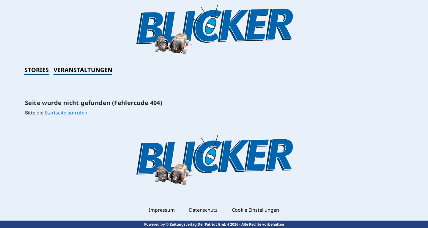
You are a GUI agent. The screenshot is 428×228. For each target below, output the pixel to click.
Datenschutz (203, 210)
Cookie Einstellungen (255, 210)
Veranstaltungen (83, 70)
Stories (36, 70)
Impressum (162, 210)
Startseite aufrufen (66, 112)
